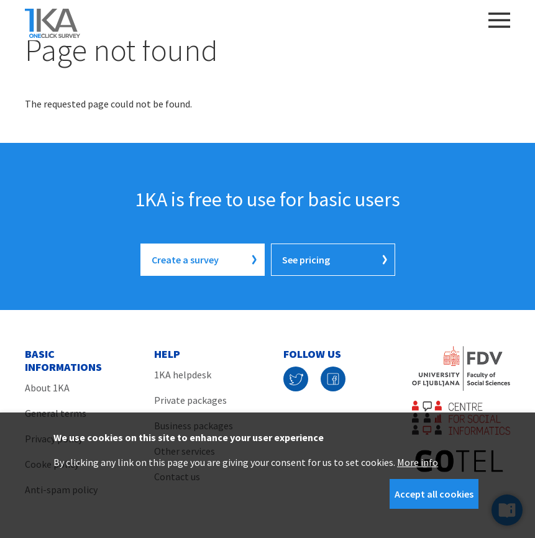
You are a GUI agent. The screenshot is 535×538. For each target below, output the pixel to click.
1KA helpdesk (182, 374)
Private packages (190, 400)
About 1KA (47, 387)
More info (417, 462)
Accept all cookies (434, 494)
